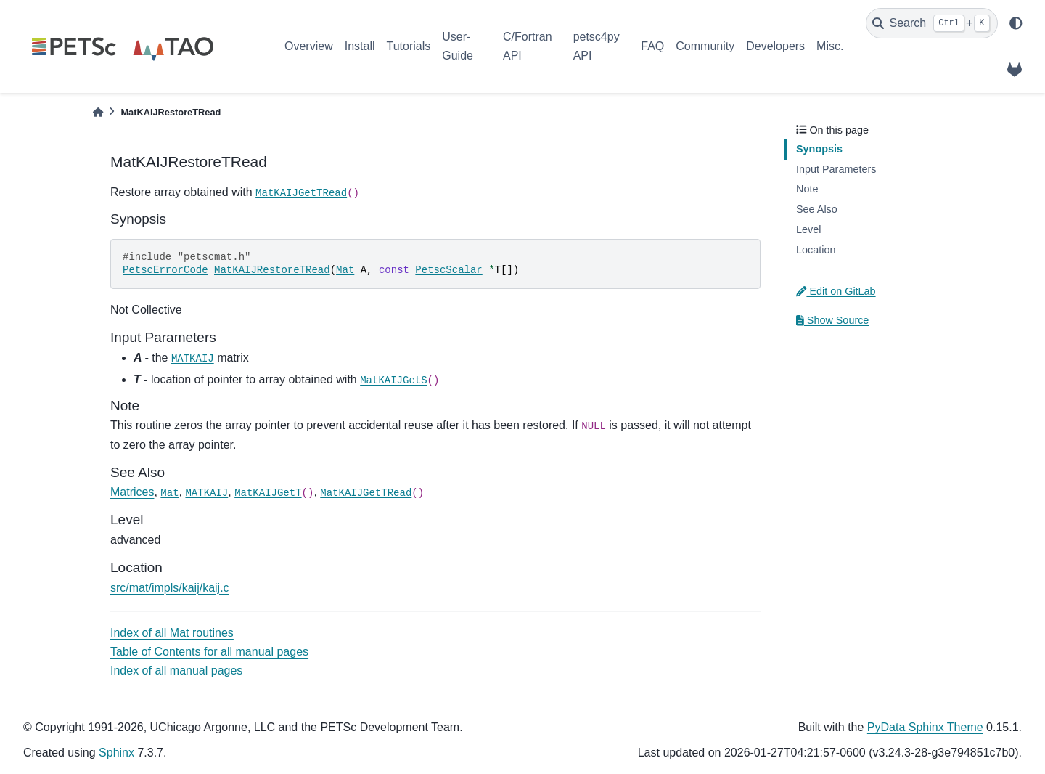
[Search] (932, 23)
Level (808, 229)
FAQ (652, 46)
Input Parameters (836, 169)
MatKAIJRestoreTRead (272, 270)
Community (705, 46)
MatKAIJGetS (393, 380)
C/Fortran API (527, 46)
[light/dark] (1016, 23)
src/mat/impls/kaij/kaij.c (169, 588)
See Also (816, 209)
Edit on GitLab (836, 291)
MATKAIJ (192, 358)
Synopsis (819, 149)
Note (807, 189)
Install (360, 46)
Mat (345, 270)
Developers (775, 46)
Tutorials (408, 46)
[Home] (98, 112)
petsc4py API (596, 46)
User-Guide (457, 46)
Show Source (832, 320)
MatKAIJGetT (267, 493)
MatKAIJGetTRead (301, 193)
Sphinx (116, 752)
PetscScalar (448, 270)
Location (815, 250)
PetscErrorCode (165, 270)
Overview (308, 46)
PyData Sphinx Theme (925, 727)
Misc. (829, 46)
